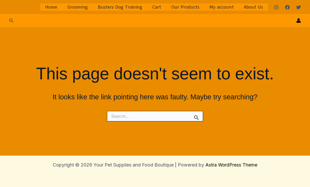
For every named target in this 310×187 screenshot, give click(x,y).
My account (223, 7)
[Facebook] (287, 7)
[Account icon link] (298, 20)
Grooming (82, 7)
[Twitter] (298, 7)
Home (57, 7)
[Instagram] (276, 7)
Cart (160, 7)
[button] (11, 20)
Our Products (187, 7)
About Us (254, 7)
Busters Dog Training (124, 7)
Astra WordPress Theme (231, 165)
